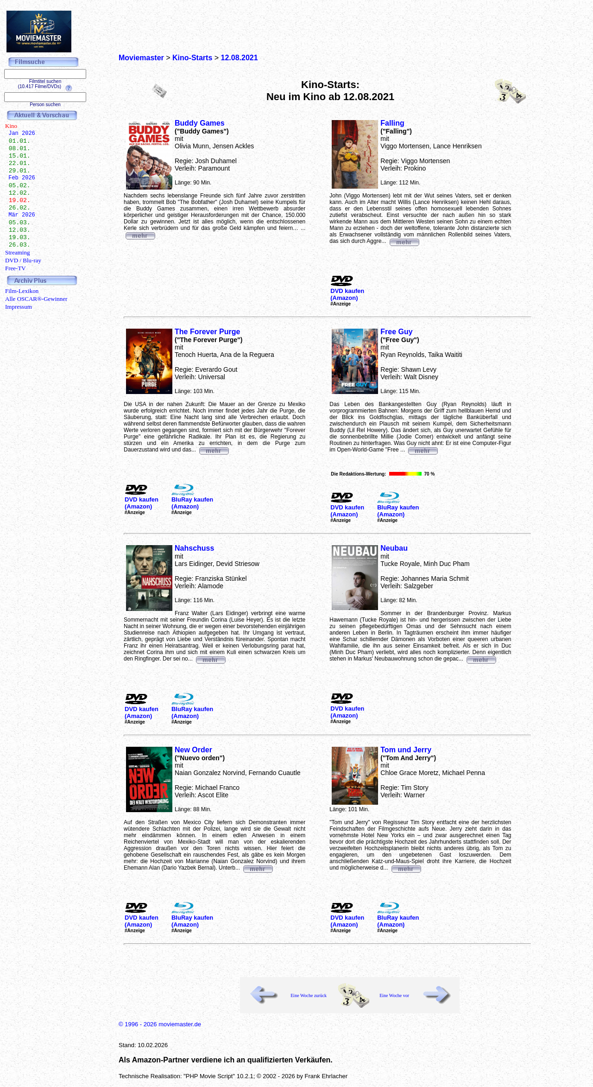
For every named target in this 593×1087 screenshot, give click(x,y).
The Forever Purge (207, 332)
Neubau (394, 548)
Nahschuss (194, 548)
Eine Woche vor (394, 995)
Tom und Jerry (405, 750)
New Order (193, 750)
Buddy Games (200, 123)
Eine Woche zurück (308, 995)
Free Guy (396, 332)
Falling (392, 123)
